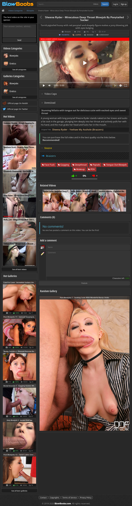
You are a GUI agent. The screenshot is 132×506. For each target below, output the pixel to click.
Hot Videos (9, 116)
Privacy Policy (85, 497)
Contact (43, 497)
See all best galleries (19, 491)
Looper (78, 35)
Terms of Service (69, 497)
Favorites (65, 35)
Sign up (124, 4)
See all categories (19, 70)
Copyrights (54, 497)
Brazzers (51, 155)
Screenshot (104, 35)
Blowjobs (68, 32)
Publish (84, 283)
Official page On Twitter (17, 109)
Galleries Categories (13, 76)
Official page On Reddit (18, 103)
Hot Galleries (10, 276)
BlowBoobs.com (63, 503)
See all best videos (19, 269)
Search (105, 4)
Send (19, 40)
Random (90, 35)
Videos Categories (12, 48)
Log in (115, 4)
